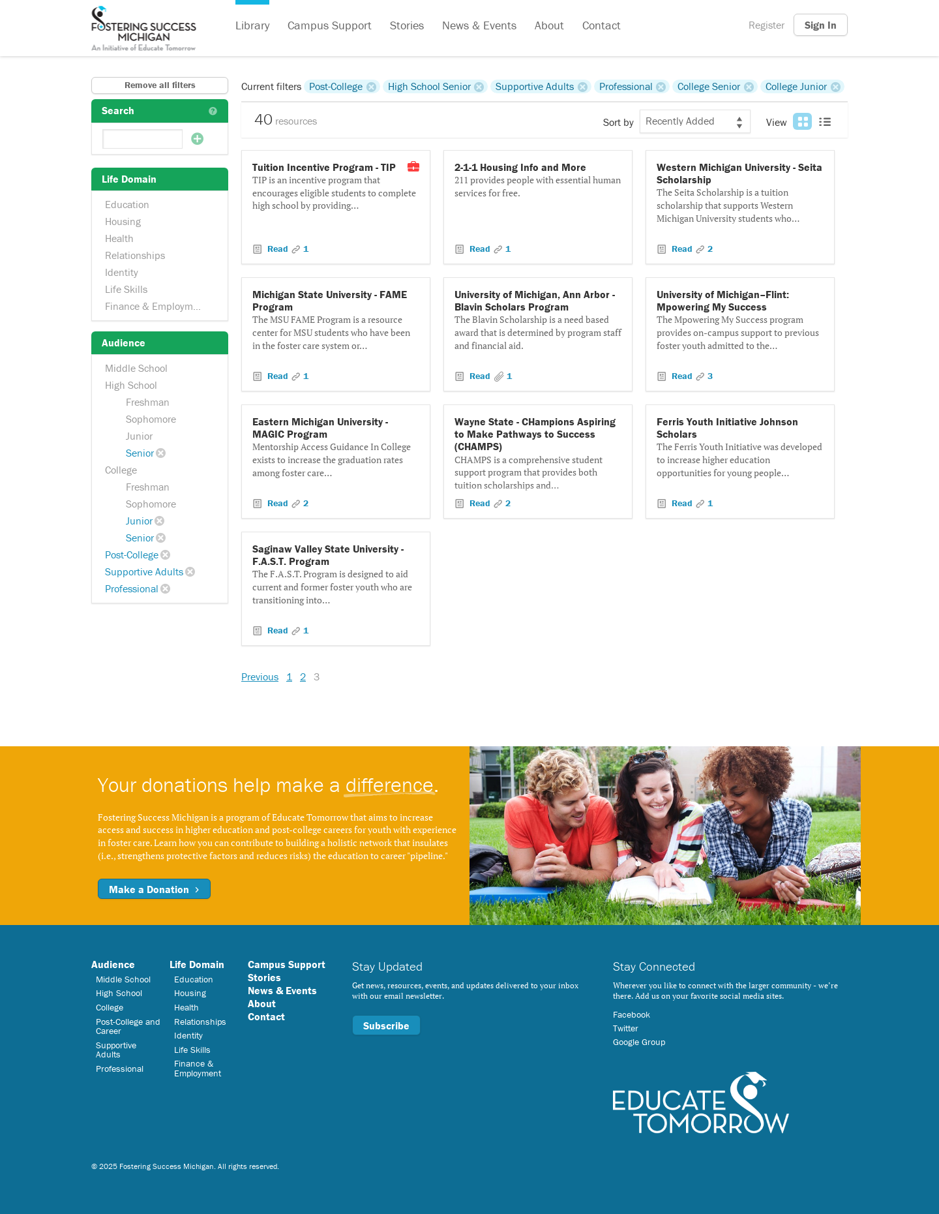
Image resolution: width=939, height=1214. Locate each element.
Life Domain (197, 964)
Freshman (148, 401)
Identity (121, 272)
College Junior (796, 86)
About (549, 25)
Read (278, 248)
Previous (259, 676)
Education (127, 204)
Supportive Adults (144, 571)
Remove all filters (160, 85)
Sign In (821, 24)
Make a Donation (154, 889)
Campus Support (330, 25)
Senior (140, 452)
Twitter (625, 1028)
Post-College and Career (128, 1026)
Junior (139, 435)
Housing (123, 221)
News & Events (479, 25)
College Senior (709, 86)
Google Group (639, 1042)
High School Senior (429, 86)
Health (119, 238)
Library (252, 25)
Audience (113, 964)
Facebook (631, 1014)
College (121, 469)
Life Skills (126, 289)
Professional (131, 588)
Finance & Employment (156, 305)
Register (766, 25)
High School (131, 384)
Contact (601, 25)
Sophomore (151, 418)
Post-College (131, 554)
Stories (407, 25)
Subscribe (386, 1025)
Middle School (136, 367)
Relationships (135, 255)
